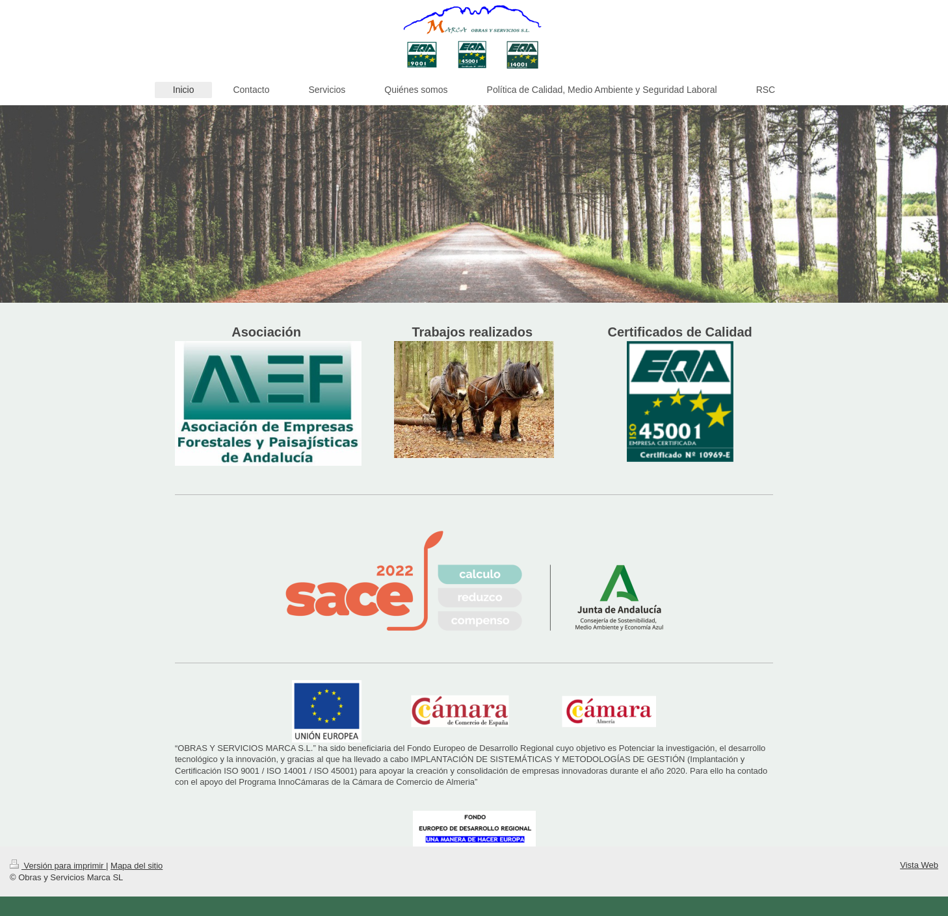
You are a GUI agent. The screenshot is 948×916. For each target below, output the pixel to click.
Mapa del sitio (137, 866)
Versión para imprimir (58, 866)
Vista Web (919, 865)
